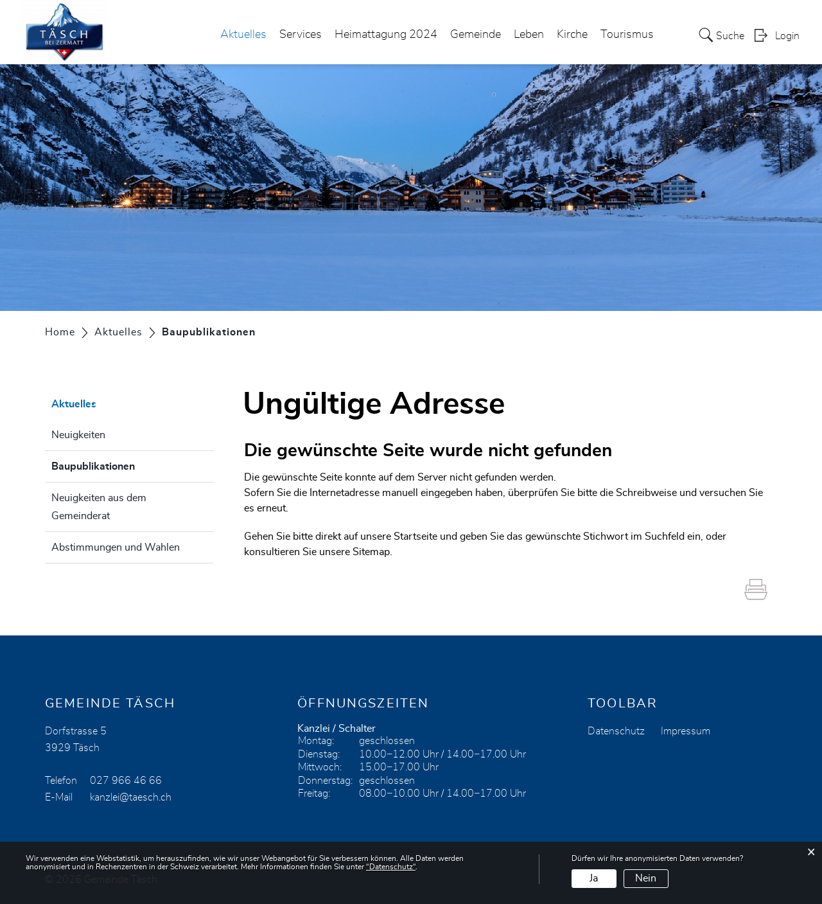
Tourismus (627, 34)
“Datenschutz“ (390, 867)
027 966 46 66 (126, 780)
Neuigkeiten (78, 435)
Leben (529, 34)
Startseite (415, 536)
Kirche (572, 34)
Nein (645, 878)
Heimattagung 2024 (386, 34)
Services (300, 34)
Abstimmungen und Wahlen (115, 547)
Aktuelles (243, 34)
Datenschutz (616, 731)
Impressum (685, 731)
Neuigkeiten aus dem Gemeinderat (98, 507)
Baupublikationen (125, 464)
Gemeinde (475, 34)
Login (787, 36)
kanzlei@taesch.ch (130, 797)
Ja (594, 878)
